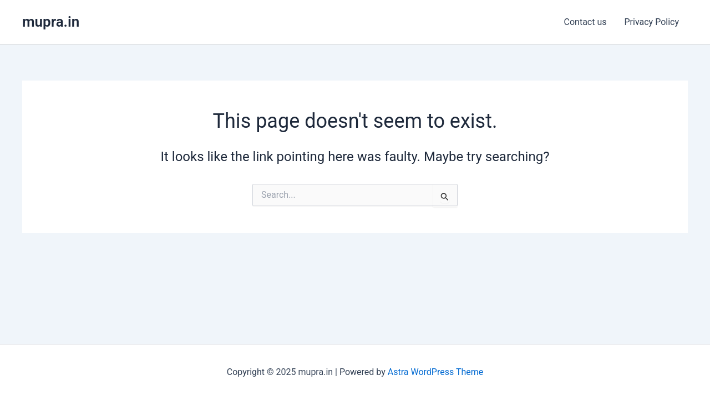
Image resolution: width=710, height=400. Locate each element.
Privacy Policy (652, 22)
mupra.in (50, 21)
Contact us (585, 22)
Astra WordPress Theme (435, 372)
